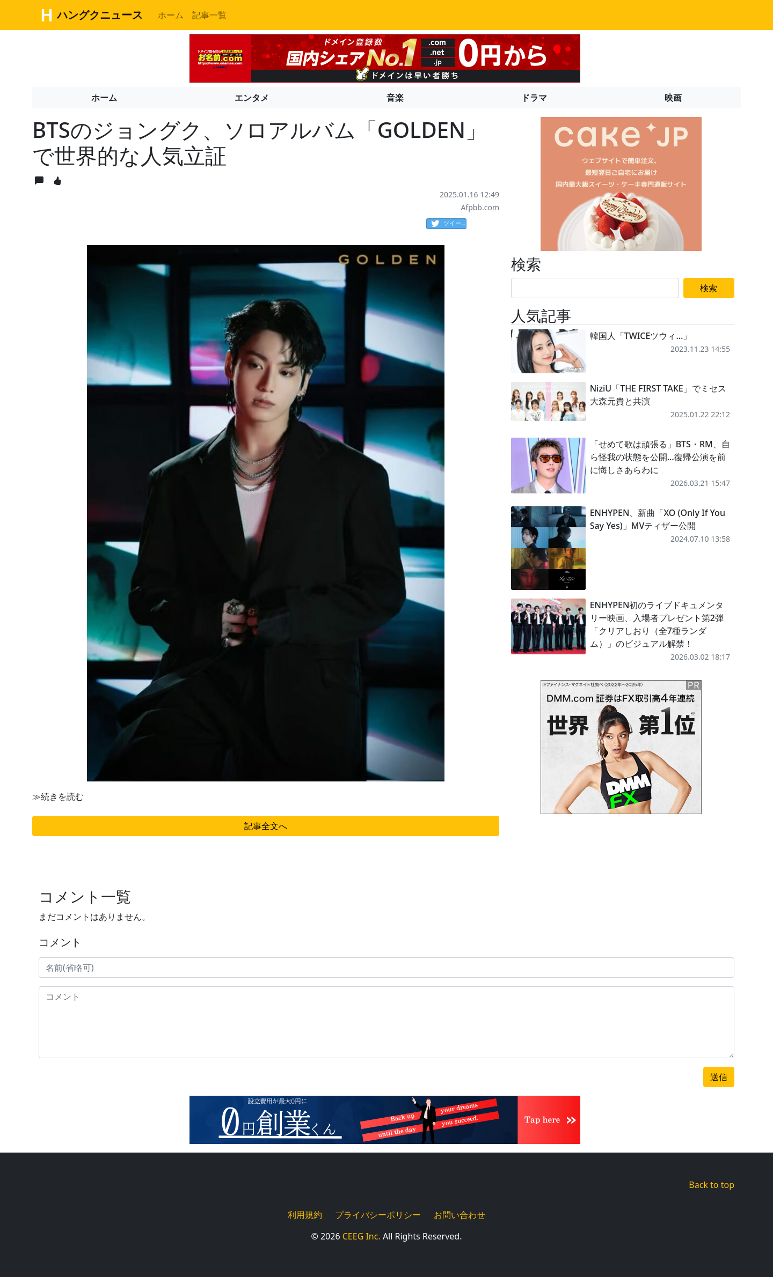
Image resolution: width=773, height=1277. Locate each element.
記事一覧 (209, 15)
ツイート (448, 223)
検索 (708, 288)
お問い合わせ (459, 1215)
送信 (718, 1077)
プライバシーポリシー (378, 1215)
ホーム (171, 15)
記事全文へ (265, 826)
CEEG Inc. (361, 1236)
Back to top (711, 1185)
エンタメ (252, 98)
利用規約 (305, 1215)
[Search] (595, 288)
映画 (673, 98)
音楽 (395, 98)
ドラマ (534, 98)
